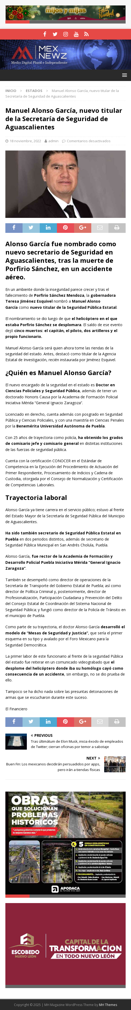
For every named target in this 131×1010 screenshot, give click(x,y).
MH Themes (108, 1005)
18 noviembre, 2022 (25, 140)
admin (53, 140)
